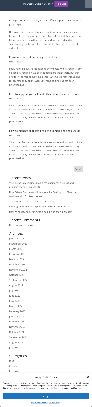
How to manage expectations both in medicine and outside (44, 130)
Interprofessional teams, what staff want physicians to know (45, 20)
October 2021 (16, 332)
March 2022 (15, 306)
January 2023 (16, 259)
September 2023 (18, 243)
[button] (87, 377)
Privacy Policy (54, 403)
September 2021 (18, 337)
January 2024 (16, 238)
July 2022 (14, 290)
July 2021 (14, 347)
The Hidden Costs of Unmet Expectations (31, 201)
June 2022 (14, 295)
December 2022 (18, 264)
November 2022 (18, 269)
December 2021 (18, 321)
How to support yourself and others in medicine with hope (44, 94)
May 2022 (14, 300)
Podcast (13, 371)
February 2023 (17, 254)
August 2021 (16, 342)
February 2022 (17, 311)
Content (13, 366)
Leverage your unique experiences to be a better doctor (39, 206)
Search (78, 169)
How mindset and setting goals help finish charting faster (40, 211)
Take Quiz (61, 4)
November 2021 (18, 326)
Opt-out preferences (39, 403)
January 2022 (16, 316)
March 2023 (15, 248)
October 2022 (16, 274)
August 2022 (16, 285)
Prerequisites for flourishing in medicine (33, 57)
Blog (11, 360)
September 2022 (18, 280)
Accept (46, 396)
